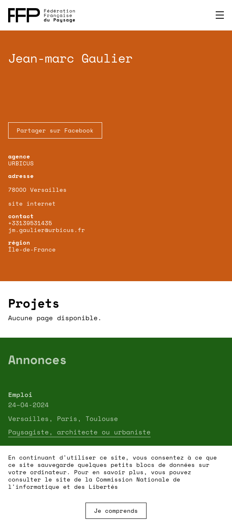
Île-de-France (32, 249)
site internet (32, 203)
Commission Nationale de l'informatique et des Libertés (94, 483)
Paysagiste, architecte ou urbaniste (79, 432)
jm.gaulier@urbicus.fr (46, 230)
